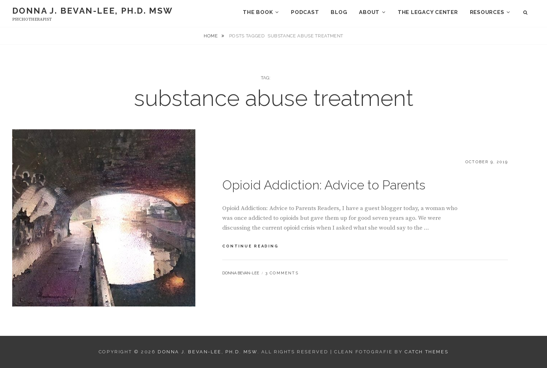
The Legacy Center (428, 12)
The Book (258, 12)
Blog (339, 12)
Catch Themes (426, 351)
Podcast (305, 12)
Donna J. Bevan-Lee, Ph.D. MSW (92, 11)
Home (211, 35)
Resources (487, 12)
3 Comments (282, 273)
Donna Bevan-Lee (240, 273)
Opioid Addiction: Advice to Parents (323, 185)
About (369, 12)
